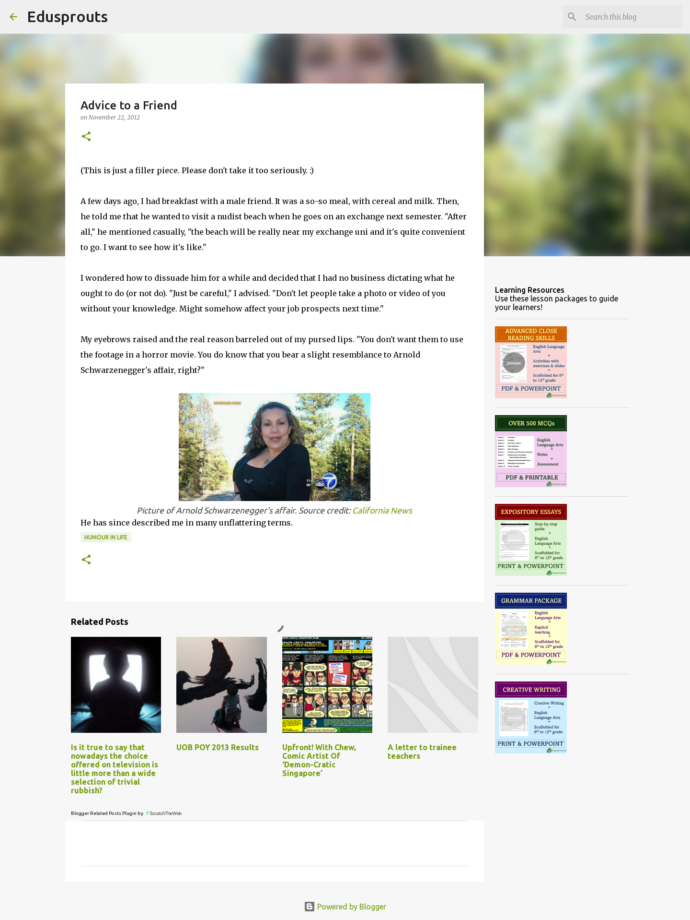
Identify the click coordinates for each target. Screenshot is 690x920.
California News (382, 510)
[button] (86, 137)
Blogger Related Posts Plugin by (127, 813)
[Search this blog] (632, 16)
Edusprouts (67, 16)
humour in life (105, 537)
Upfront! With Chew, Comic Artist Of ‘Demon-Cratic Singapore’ (319, 760)
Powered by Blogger (345, 906)
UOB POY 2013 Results (217, 747)
